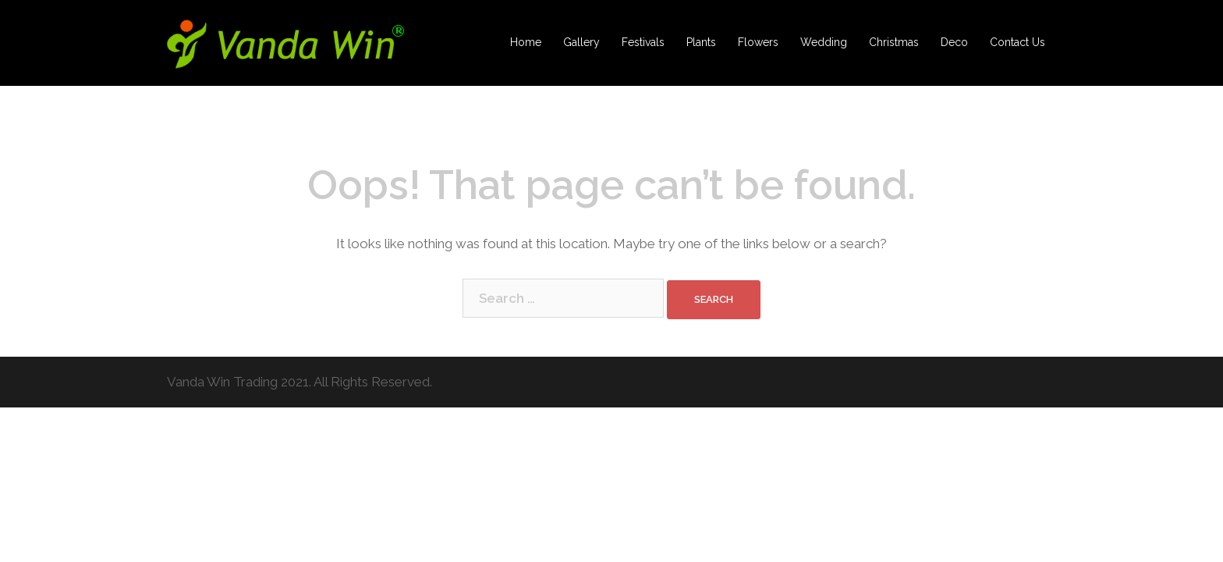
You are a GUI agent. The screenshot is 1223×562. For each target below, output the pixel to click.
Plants (701, 42)
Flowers (758, 42)
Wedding (823, 42)
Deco (954, 42)
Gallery (581, 42)
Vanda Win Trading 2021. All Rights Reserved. (299, 381)
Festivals (643, 42)
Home (525, 42)
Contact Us (1017, 42)
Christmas (894, 42)
